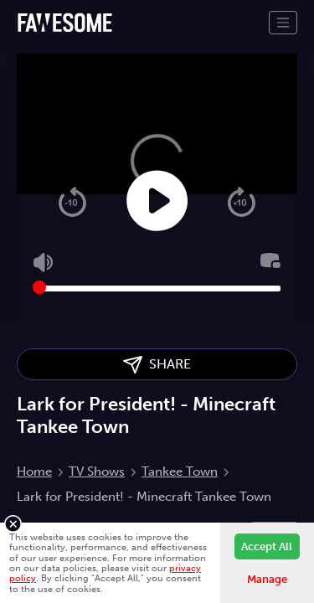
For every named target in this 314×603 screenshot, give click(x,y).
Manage (267, 579)
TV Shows (97, 471)
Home (34, 471)
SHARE (157, 365)
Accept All (266, 546)
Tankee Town (180, 471)
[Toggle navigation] (283, 22)
